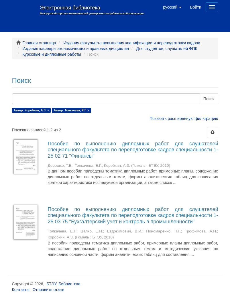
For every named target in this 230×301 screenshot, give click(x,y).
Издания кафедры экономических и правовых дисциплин (75, 48)
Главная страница (39, 43)
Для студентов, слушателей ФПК (166, 48)
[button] (172, 7)
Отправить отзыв (48, 289)
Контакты (20, 289)
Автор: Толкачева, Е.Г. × (71, 110)
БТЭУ (51, 284)
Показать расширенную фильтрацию (184, 118)
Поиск (209, 99)
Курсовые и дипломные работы (51, 54)
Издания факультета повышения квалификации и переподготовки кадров (131, 43)
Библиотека (69, 284)
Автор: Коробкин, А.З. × (31, 110)
